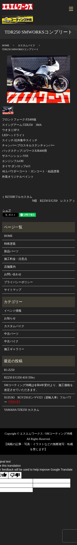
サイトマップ (12, 289)
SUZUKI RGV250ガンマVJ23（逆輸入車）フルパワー (37, 400)
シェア (6, 210)
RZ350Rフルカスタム (18, 196)
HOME (5, 45)
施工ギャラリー (14, 349)
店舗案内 (10, 266)
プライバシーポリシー (18, 282)
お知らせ (10, 318)
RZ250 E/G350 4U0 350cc (19, 377)
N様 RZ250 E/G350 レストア (52, 200)
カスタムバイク (26, 45)
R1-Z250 (9, 369)
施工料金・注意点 (15, 258)
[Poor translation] (15, 475)
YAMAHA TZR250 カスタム (21, 409)
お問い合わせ (12, 274)
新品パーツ (11, 251)
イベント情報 (12, 310)
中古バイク (11, 341)
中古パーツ (11, 333)
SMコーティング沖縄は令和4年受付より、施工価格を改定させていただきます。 (38, 387)
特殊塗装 (10, 243)
